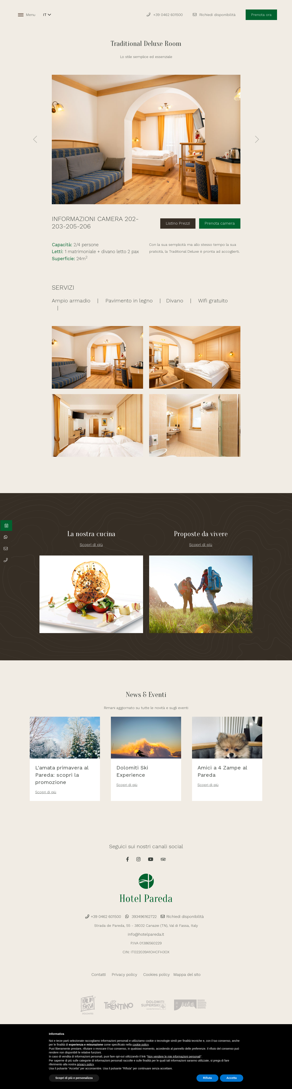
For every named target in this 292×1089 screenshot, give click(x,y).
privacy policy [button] (85, 1064)
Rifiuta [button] (207, 1078)
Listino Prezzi (183, 222)
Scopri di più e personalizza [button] (74, 1078)
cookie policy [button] (141, 1044)
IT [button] (48, 15)
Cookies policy (154, 977)
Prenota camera (221, 222)
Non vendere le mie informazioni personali (174, 1056)
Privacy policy (125, 977)
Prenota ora (260, 15)
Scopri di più (91, 544)
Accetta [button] (231, 1078)
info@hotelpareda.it (146, 937)
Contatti (102, 977)
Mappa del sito (184, 977)
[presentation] (35, 139)
